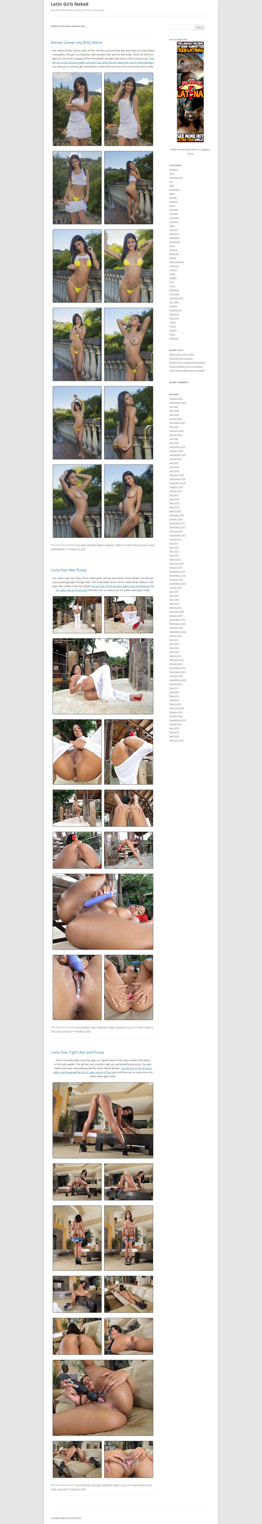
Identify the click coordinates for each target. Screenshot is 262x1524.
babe (148, 1027)
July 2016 (173, 591)
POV (171, 281)
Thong (172, 326)
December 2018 (177, 478)
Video (172, 334)
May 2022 (174, 410)
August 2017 (175, 539)
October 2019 (176, 450)
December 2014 (177, 667)
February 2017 (176, 563)
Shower (173, 306)
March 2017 (175, 559)
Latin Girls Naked (69, 4)
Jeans (172, 245)
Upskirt (173, 330)
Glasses (173, 229)
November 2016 (177, 575)
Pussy (129, 1027)
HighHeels (102, 1027)
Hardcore (174, 233)
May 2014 (174, 695)
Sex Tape (174, 302)
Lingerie (173, 249)
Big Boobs (86, 1484)
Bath (171, 185)
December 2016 (177, 571)
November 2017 (177, 527)
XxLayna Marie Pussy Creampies (186, 366)
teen (152, 544)
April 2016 (174, 603)
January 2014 (175, 712)
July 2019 (173, 462)
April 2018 (174, 507)
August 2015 (175, 635)
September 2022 (177, 402)
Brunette (91, 544)
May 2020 (174, 442)
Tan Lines (174, 318)
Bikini (83, 544)
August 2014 (175, 683)
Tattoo (172, 322)
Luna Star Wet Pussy (69, 569)
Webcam (173, 338)
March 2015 (175, 655)
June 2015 (174, 643)
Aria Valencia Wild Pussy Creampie (187, 370)
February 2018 (176, 515)
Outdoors (109, 544)
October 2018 (176, 486)
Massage (174, 253)
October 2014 (176, 675)
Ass (78, 544)
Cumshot (173, 221)
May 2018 (174, 503)
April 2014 (174, 699)
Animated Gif (176, 177)
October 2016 (176, 579)
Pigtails (173, 277)
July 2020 (173, 438)
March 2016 (175, 607)
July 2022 (173, 406)
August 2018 (175, 490)
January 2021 (175, 434)
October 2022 (176, 398)
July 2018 (173, 495)
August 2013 (175, 724)
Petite (118, 544)
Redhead (174, 290)
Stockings (174, 314)
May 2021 (174, 426)
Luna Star (67, 1031)
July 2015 (173, 639)
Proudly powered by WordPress (66, 1517)
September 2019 (177, 454)
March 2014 (175, 703)
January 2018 (175, 519)
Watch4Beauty (58, 548)
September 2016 (177, 583)
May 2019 (174, 466)
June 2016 (174, 595)
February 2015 (176, 659)
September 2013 (177, 720)
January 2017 (175, 567)
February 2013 (176, 740)
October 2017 (176, 531)
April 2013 (174, 736)
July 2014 (173, 687)
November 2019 (177, 446)
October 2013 (176, 716)
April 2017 (174, 555)
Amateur (173, 169)
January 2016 (175, 615)
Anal (171, 173)
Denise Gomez (141, 544)
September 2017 (177, 535)
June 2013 (174, 728)
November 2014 (177, 671)
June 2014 (174, 691)
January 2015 (175, 663)
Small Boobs (175, 310)
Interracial (174, 241)
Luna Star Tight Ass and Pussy (77, 1052)
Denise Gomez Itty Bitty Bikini (76, 42)
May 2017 (174, 551)
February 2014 (176, 708)
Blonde (173, 197)
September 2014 (177, 679)
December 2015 (177, 619)
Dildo (93, 1027)
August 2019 (175, 458)
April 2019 (174, 470)
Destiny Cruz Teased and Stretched (187, 362)
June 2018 (174, 499)
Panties (173, 269)
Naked (100, 544)
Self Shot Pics (176, 298)
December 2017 (177, 523)
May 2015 (174, 647)
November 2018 (177, 482)
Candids (173, 213)
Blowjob (173, 201)
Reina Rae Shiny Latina (181, 358)
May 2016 (174, 599)
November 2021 (177, 422)
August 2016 (175, 587)
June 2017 (174, 547)
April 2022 (174, 414)
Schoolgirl (174, 294)
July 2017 (173, 543)
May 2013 (174, 732)
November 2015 (177, 623)
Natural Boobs (176, 261)
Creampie (174, 217)
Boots (172, 205)
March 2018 (175, 511)
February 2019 (176, 474)
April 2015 (174, 651)
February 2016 (176, 611)
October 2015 (176, 627)
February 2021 (176, 430)
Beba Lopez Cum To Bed (181, 354)
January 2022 (175, 418)
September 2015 (177, 631)
